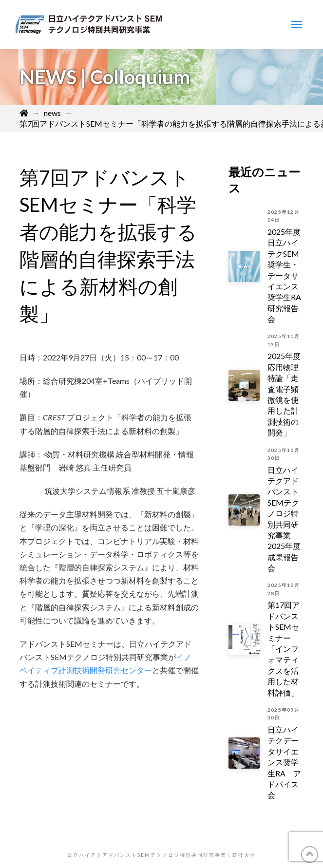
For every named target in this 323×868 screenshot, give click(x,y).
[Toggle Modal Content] (296, 24)
